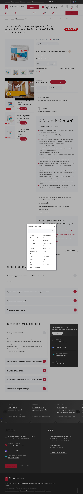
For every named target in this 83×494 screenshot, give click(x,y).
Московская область (35, 238)
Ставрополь (46, 248)
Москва (32, 235)
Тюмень (45, 254)
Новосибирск (47, 235)
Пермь (45, 238)
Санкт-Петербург (48, 243)
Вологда (32, 246)
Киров (31, 259)
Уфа (44, 259)
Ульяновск (46, 256)
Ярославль (46, 264)
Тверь (45, 251)
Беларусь (32, 243)
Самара (45, 240)
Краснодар (33, 262)
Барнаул (32, 240)
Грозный (32, 248)
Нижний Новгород (35, 267)
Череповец (46, 262)
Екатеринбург (33, 251)
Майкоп (32, 264)
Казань (31, 256)
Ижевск (32, 254)
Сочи (44, 246)
